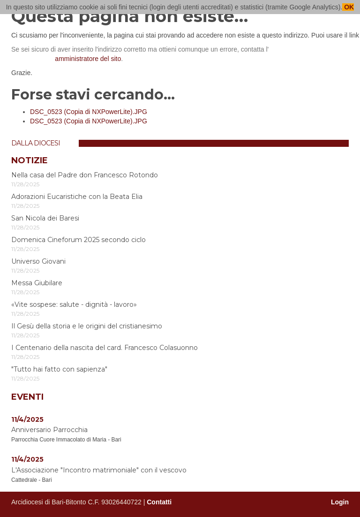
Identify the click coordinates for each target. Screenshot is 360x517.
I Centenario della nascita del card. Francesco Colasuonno (104, 347)
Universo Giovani (38, 261)
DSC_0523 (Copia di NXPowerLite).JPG (88, 111)
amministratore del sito (88, 58)
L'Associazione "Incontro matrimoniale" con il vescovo (99, 470)
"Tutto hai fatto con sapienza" (59, 369)
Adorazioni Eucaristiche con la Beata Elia (76, 196)
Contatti (159, 502)
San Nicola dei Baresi (45, 218)
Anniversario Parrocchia (49, 430)
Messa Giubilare (36, 283)
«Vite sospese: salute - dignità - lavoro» (74, 304)
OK (348, 7)
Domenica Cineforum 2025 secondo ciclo (78, 240)
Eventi (27, 397)
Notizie (29, 160)
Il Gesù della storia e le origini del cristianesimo (86, 326)
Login (340, 502)
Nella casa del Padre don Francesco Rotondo (84, 175)
